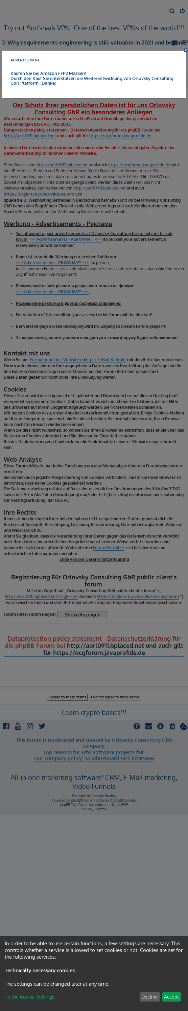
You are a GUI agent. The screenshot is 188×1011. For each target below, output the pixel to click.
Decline (149, 997)
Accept (171, 997)
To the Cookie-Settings (29, 997)
